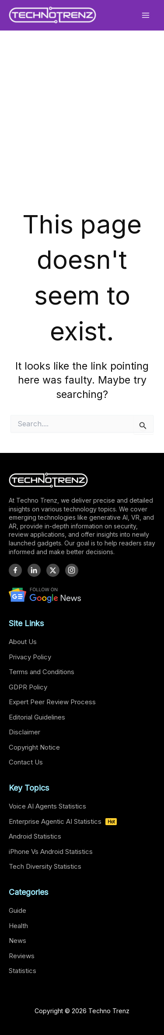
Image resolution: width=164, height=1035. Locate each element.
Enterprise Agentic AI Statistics (63, 821)
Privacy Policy (30, 657)
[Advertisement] (82, 131)
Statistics (22, 970)
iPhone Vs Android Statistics (51, 851)
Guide (17, 910)
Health (18, 926)
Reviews (22, 956)
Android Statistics (35, 836)
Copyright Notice (34, 747)
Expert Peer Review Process (52, 702)
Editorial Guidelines (37, 717)
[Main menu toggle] (145, 15)
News (17, 940)
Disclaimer (24, 732)
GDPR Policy (28, 687)
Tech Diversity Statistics (45, 866)
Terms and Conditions (41, 672)
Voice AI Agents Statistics (47, 806)
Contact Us (26, 762)
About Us (23, 641)
